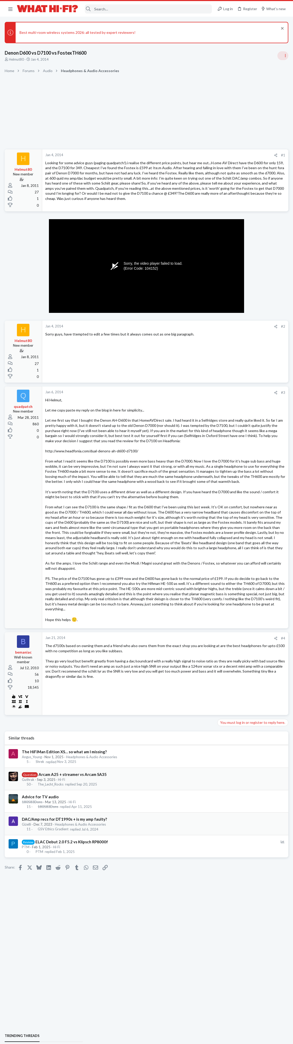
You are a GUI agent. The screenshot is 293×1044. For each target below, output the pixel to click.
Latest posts (222, 497)
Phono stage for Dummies (240, 444)
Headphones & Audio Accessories (92, 845)
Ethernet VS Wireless (236, 344)
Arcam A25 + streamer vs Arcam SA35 (73, 862)
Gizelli (26, 912)
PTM (26, 935)
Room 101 (227, 419)
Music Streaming (231, 668)
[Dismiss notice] (281, 29)
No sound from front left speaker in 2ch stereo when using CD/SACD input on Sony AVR (251, 578)
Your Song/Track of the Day (241, 394)
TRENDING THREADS (227, 308)
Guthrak (28, 867)
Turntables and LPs (233, 458)
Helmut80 (16, 59)
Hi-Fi (62, 867)
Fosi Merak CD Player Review (242, 468)
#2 (199, 343)
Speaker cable (230, 319)
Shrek (40, 849)
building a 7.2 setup (235, 633)
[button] (10, 8)
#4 (199, 726)
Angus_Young (32, 845)
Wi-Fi (223, 358)
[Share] (191, 155)
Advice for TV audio (40, 884)
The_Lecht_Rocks (51, 872)
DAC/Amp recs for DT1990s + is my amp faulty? (64, 907)
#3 (199, 409)
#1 (199, 155)
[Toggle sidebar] (282, 55)
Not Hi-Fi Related (232, 433)
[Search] (148, 9)
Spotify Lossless (232, 658)
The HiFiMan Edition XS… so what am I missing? (64, 839)
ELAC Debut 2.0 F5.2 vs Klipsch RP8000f (72, 929)
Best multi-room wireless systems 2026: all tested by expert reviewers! (78, 32)
